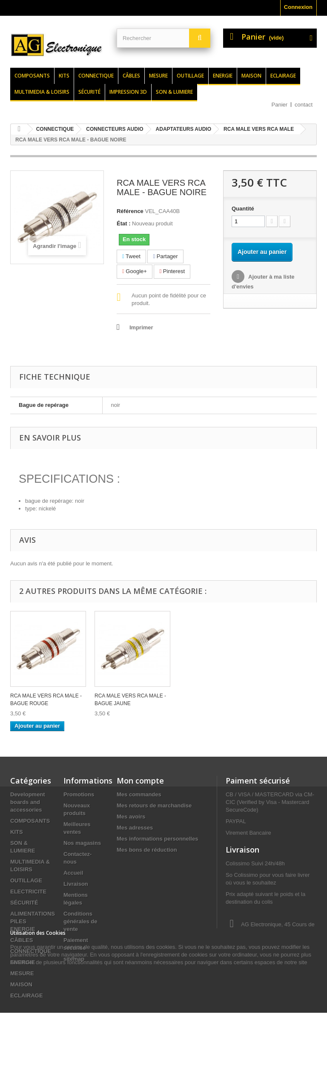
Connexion (298, 7)
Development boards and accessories (27, 802)
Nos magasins (82, 843)
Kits (64, 75)
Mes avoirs (131, 816)
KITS (16, 832)
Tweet (131, 256)
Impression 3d (128, 91)
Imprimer (141, 327)
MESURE (22, 973)
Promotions (78, 794)
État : (124, 223)
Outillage (190, 75)
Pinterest (172, 271)
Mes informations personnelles (157, 839)
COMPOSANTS (30, 821)
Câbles (131, 75)
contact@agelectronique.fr (259, 994)
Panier (280, 104)
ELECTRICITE (28, 891)
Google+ (134, 271)
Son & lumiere (174, 91)
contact (304, 104)
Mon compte (140, 780)
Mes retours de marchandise (154, 805)
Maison (251, 75)
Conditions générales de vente (80, 921)
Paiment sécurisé (258, 780)
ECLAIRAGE (26, 995)
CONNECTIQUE (30, 951)
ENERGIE (22, 962)
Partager (165, 256)
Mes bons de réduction (147, 850)
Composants (32, 75)
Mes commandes (139, 794)
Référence (130, 211)
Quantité (243, 208)
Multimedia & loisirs (41, 91)
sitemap (73, 959)
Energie (222, 75)
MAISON (21, 984)
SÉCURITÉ (24, 902)
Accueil (73, 873)
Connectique (96, 75)
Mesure (158, 75)
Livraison (75, 884)
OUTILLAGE (26, 880)
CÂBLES (21, 940)
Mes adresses (135, 827)
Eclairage (283, 75)
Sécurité (89, 91)
